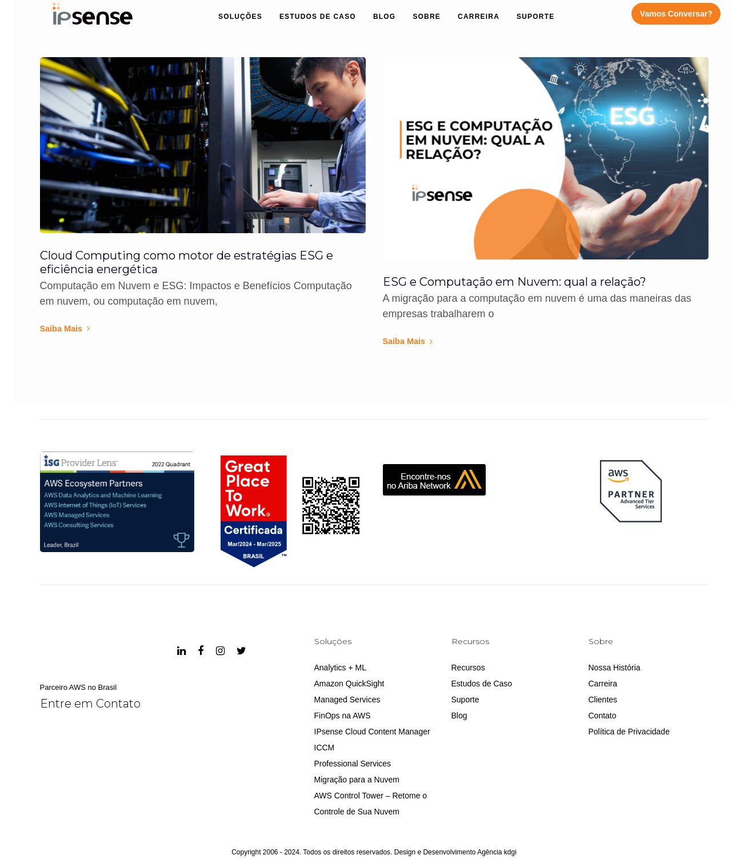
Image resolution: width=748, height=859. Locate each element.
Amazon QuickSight (349, 683)
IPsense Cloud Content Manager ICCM (372, 739)
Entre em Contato (90, 703)
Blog (459, 715)
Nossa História (615, 667)
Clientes (603, 699)
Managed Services (347, 699)
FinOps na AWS (342, 715)
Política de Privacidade (629, 731)
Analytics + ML (340, 667)
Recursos (468, 667)
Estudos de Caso (482, 683)
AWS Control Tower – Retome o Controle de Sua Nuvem (370, 803)
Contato (603, 715)
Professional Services (352, 763)
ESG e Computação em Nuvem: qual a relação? (514, 282)
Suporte (465, 699)
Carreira (603, 683)
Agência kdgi (497, 852)
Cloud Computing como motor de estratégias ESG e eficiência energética (186, 262)
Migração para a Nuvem (356, 779)
